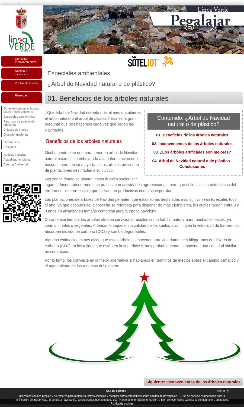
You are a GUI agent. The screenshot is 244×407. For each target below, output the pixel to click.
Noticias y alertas (15, 154)
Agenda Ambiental (16, 164)
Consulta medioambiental (25, 60)
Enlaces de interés (16, 129)
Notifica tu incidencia (21, 72)
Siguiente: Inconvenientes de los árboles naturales (193, 382)
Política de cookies (122, 403)
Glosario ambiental (16, 134)
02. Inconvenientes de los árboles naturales (192, 144)
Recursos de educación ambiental (19, 123)
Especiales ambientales (19, 116)
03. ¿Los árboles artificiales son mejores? (192, 152)
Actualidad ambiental (17, 159)
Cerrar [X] (223, 390)
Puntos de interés (26, 83)
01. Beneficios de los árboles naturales (192, 135)
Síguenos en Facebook (4, 175)
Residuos (10, 147)
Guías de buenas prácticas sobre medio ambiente (21, 110)
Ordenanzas (12, 142)
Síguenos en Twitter (13, 175)
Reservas (21, 95)
